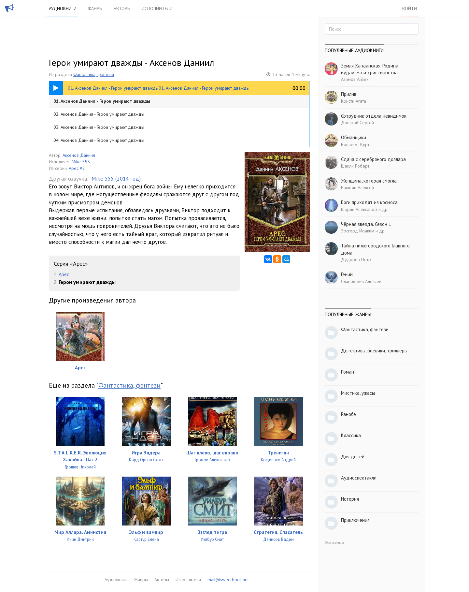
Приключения (355, 520)
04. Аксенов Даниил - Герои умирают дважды (98, 140)
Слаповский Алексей (361, 281)
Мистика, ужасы (358, 393)
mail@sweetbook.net (228, 580)
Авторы (122, 8)
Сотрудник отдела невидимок (373, 116)
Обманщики (353, 137)
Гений (347, 274)
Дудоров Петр (356, 259)
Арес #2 (77, 168)
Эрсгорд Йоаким (357, 231)
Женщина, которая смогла (369, 181)
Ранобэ (348, 414)
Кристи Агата (353, 101)
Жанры (95, 8)
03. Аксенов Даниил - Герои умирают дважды (98, 127)
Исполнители (157, 8)
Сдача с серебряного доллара (373, 159)
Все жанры (334, 542)
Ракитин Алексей (357, 187)
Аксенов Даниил (79, 155)
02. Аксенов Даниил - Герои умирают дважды (98, 114)
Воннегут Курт (355, 144)
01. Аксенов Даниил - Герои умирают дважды (101, 101)
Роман (347, 372)
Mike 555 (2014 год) (116, 178)
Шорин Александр (359, 209)
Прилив (348, 94)
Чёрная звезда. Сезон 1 (366, 224)
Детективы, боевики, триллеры (374, 351)
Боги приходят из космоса (369, 202)
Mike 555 (81, 162)
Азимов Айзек (354, 79)
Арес (64, 274)
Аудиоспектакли (359, 478)
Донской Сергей (357, 123)
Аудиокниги (63, 8)
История (350, 499)
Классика (351, 435)
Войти (409, 8)
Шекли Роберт (355, 166)
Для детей (352, 456)
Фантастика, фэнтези (93, 74)
